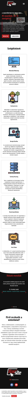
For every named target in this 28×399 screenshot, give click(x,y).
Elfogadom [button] (14, 396)
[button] (23, 3)
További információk (6, 396)
